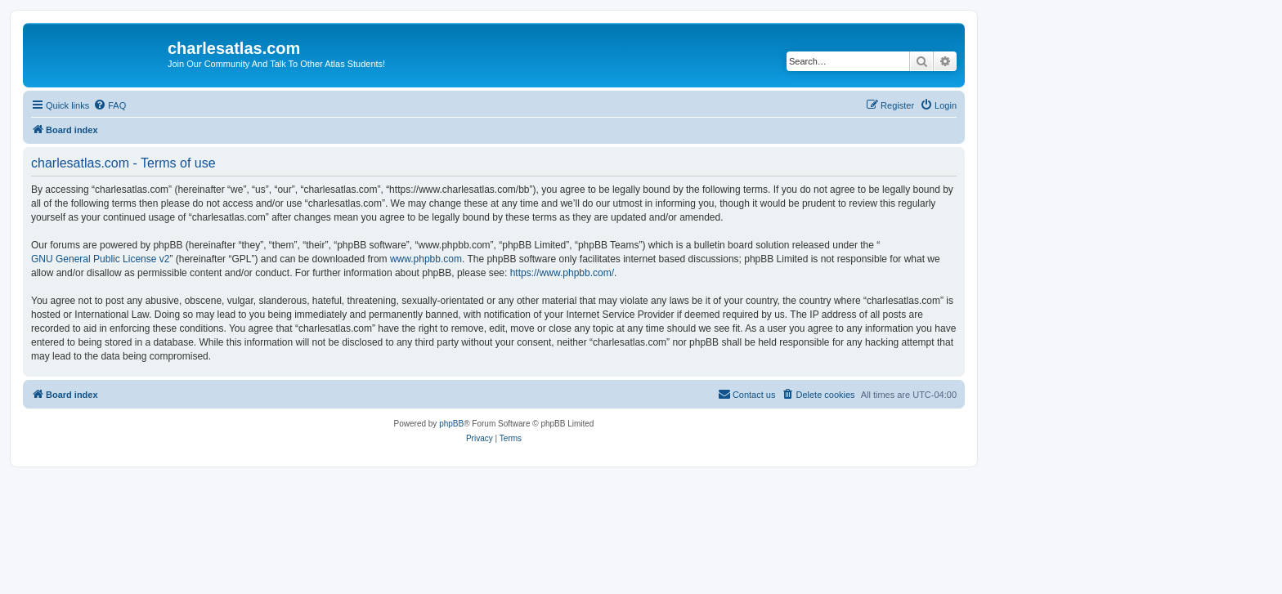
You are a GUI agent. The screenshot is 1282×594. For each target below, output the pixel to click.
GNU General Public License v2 (100, 259)
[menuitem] (109, 105)
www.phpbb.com (426, 259)
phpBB (451, 423)
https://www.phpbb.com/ (562, 273)
